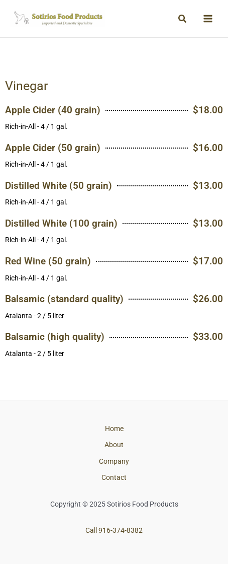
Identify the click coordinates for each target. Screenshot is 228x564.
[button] (182, 19)
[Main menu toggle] (208, 19)
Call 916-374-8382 (114, 530)
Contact (114, 477)
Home (114, 429)
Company (114, 461)
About (114, 445)
